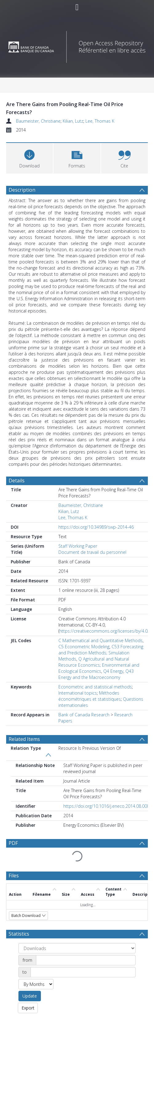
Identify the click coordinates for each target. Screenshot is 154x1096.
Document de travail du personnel (92, 552)
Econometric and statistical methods (95, 687)
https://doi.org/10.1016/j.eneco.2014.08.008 (106, 806)
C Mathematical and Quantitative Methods (100, 640)
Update (29, 996)
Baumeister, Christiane (38, 121)
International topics (77, 693)
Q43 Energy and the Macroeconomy (96, 674)
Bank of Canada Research (83, 715)
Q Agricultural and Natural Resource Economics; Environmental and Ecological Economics (98, 665)
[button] (76, 157)
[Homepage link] (77, 45)
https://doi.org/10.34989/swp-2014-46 (96, 527)
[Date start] (86, 960)
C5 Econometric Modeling (83, 647)
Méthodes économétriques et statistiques (89, 696)
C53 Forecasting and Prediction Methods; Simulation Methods (100, 653)
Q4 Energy (113, 671)
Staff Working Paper (77, 546)
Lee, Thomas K (99, 121)
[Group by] (77, 948)
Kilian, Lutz (73, 121)
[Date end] (83, 972)
